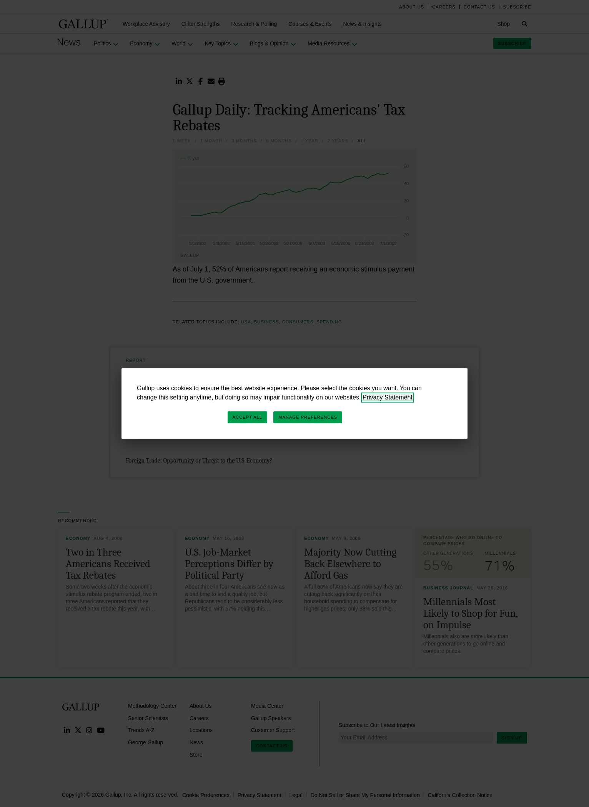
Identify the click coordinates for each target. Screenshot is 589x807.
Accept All (247, 417)
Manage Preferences (307, 417)
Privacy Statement (388, 397)
